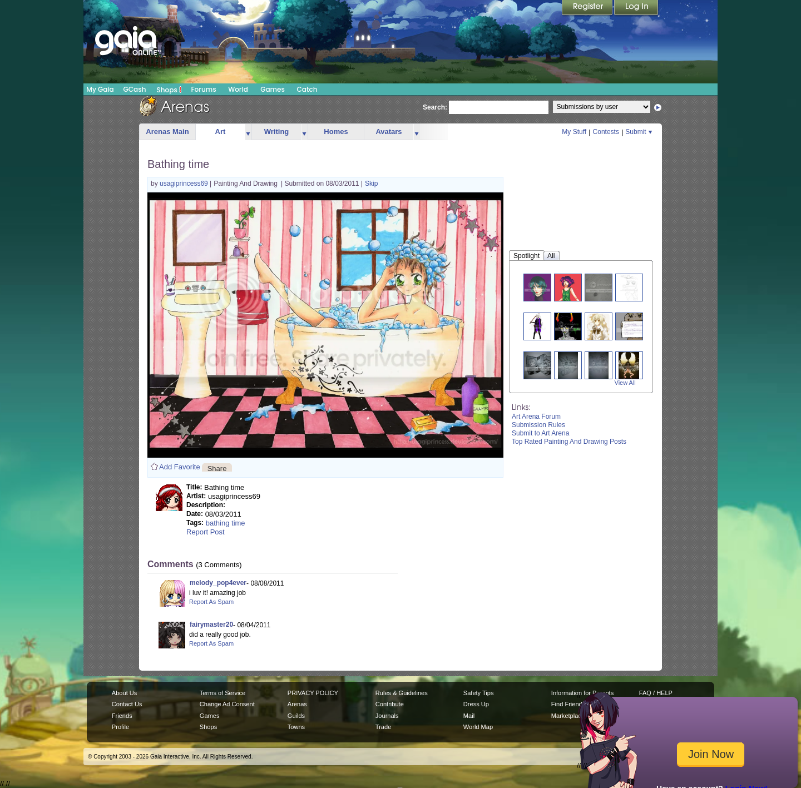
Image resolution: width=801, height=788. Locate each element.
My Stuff (574, 132)
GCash (134, 89)
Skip (371, 183)
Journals (387, 715)
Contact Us (127, 704)
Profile (120, 726)
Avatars (388, 131)
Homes (336, 131)
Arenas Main (167, 131)
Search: (435, 107)
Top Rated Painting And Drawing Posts (569, 441)
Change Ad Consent (227, 704)
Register (588, 8)
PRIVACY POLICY (313, 693)
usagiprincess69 (185, 183)
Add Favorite (179, 467)
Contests (606, 132)
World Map (478, 726)
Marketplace (568, 715)
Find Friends (568, 704)
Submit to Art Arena (540, 433)
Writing (276, 131)
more (248, 132)
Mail (468, 715)
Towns (296, 726)
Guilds (296, 715)
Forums (203, 89)
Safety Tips (478, 693)
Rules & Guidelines (401, 693)
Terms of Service (222, 693)
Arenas (297, 704)
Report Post (205, 532)
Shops (169, 89)
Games (272, 89)
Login (636, 8)
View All (625, 382)
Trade (383, 726)
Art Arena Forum (536, 416)
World (238, 89)
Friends (122, 715)
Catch (307, 89)
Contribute (389, 704)
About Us (124, 693)
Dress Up (476, 704)
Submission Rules (538, 425)
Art (220, 131)
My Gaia (99, 89)
